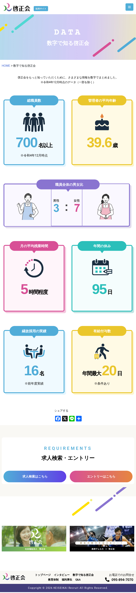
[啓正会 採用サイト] (26, 7)
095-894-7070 (122, 580)
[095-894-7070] (107, 580)
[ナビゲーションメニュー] (129, 7)
